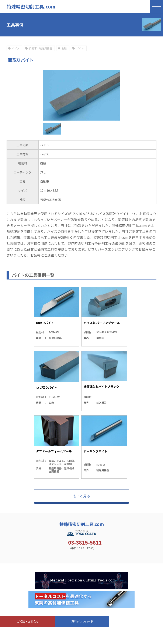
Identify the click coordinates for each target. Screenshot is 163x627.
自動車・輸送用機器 (40, 48)
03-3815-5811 (85, 542)
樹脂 (64, 48)
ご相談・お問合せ (28, 621)
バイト (80, 48)
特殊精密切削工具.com (31, 6)
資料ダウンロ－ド (82, 621)
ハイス (16, 48)
